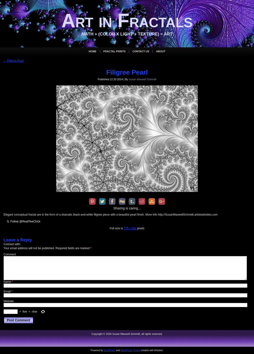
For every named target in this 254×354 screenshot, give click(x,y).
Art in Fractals (127, 20)
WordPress (109, 350)
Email (8, 291)
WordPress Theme (130, 350)
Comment (10, 254)
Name (8, 281)
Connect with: (12, 244)
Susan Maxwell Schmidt (142, 79)
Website (9, 301)
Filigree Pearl (14, 60)
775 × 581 (130, 228)
